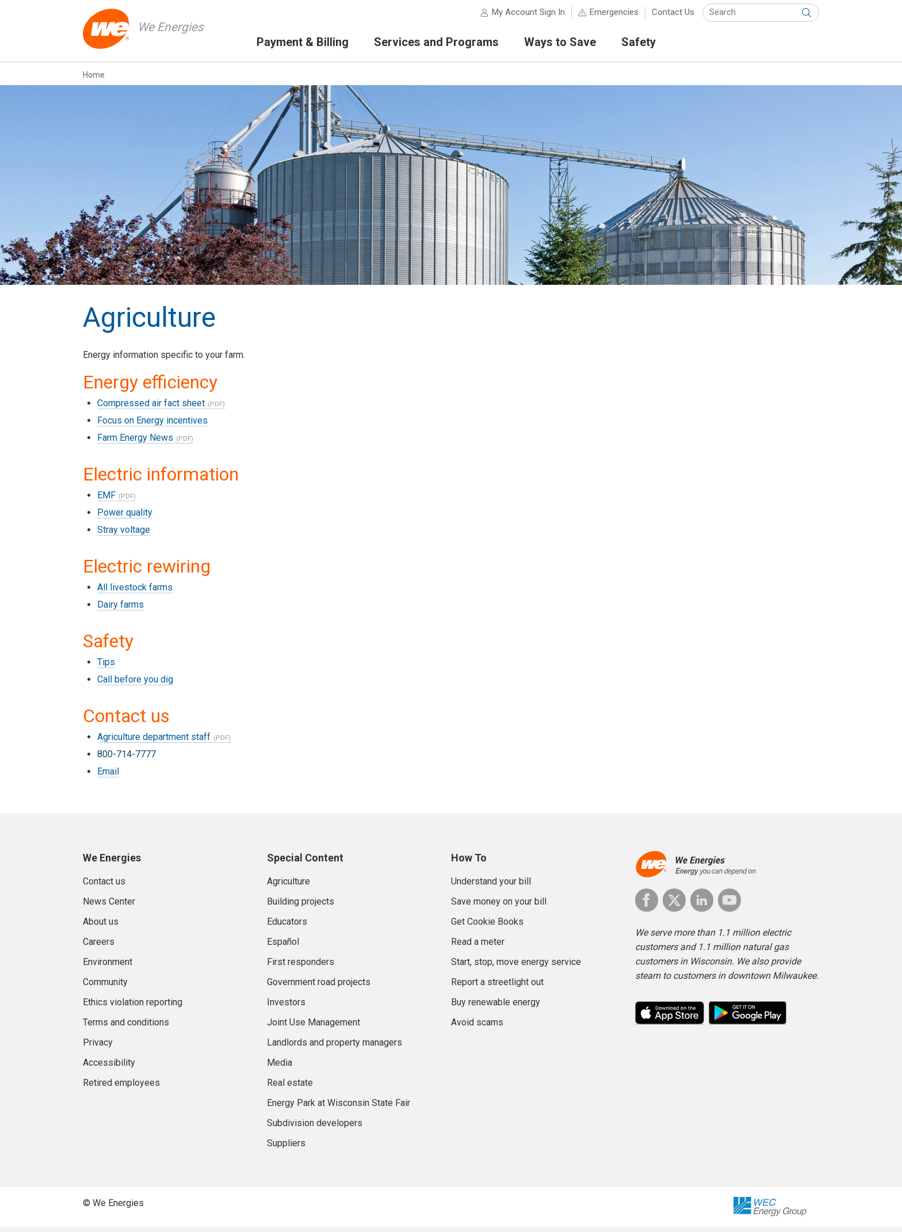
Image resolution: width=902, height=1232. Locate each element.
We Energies (173, 32)
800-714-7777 (126, 759)
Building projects (300, 906)
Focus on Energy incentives (152, 425)
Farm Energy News (135, 442)
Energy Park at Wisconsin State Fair (338, 1108)
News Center (109, 906)
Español (283, 946)
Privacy (98, 1047)
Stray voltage (123, 534)
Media (279, 1067)
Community (105, 987)
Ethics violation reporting (132, 1007)
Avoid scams (477, 1027)
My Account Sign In (528, 17)
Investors (286, 1007)
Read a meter (477, 946)
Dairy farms (120, 609)
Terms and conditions (126, 1027)
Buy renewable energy (495, 1007)
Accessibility (109, 1067)
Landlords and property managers (334, 1047)
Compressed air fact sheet (151, 408)
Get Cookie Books (487, 926)
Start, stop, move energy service (516, 967)
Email (108, 776)
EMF (106, 500)
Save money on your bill (498, 906)
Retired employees (121, 1087)
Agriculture (288, 886)
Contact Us (673, 17)
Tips (106, 667)
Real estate (290, 1087)
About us (101, 926)
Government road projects (318, 987)
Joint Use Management (313, 1027)
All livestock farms (135, 592)
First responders (300, 967)
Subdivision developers (314, 1128)
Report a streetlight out (497, 987)
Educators (287, 926)
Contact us (104, 886)
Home (94, 80)
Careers (98, 946)
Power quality (124, 517)
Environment (107, 967)
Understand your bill (491, 886)
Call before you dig (135, 684)
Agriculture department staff (154, 742)
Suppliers (286, 1148)
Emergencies (614, 17)
